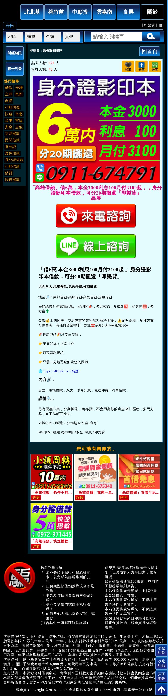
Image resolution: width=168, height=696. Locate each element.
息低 (19, 127)
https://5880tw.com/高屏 (61, 371)
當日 (19, 120)
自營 (8, 101)
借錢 (19, 87)
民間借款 (12, 140)
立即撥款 (12, 133)
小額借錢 (12, 107)
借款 (8, 87)
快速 (8, 114)
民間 (19, 94)
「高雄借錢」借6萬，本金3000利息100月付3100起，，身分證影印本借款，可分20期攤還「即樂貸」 (10, 11)
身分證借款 (14, 160)
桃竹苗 (56, 12)
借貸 (8, 173)
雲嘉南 (104, 12)
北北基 (32, 12)
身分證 (10, 147)
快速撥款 (12, 179)
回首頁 (150, 51)
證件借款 (12, 153)
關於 (152, 12)
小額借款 (12, 166)
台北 (19, 114)
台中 (8, 120)
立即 (8, 94)
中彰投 (80, 12)
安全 (8, 127)
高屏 (128, 12)
